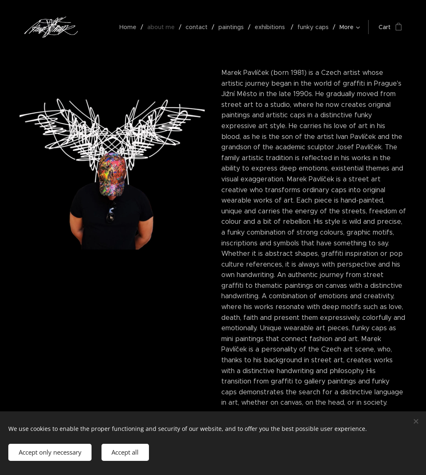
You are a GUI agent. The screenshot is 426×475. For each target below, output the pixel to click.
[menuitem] (131, 27)
